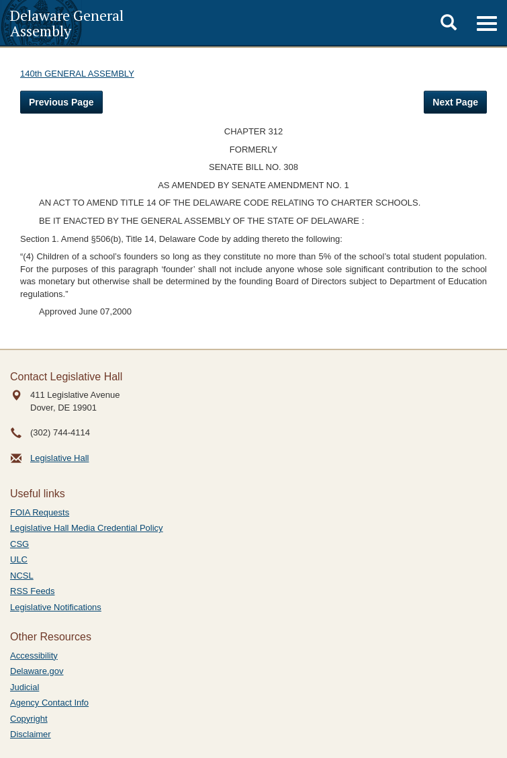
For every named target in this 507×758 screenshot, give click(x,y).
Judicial (24, 687)
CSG (19, 544)
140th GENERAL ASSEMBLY (77, 74)
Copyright (29, 719)
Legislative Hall (59, 458)
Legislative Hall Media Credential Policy (86, 528)
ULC (19, 559)
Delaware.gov (37, 671)
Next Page (455, 102)
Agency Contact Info (49, 703)
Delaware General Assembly (67, 22)
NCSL (22, 576)
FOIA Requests (39, 512)
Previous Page (61, 102)
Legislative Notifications (55, 607)
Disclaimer (30, 734)
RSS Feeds (32, 591)
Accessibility (34, 655)
